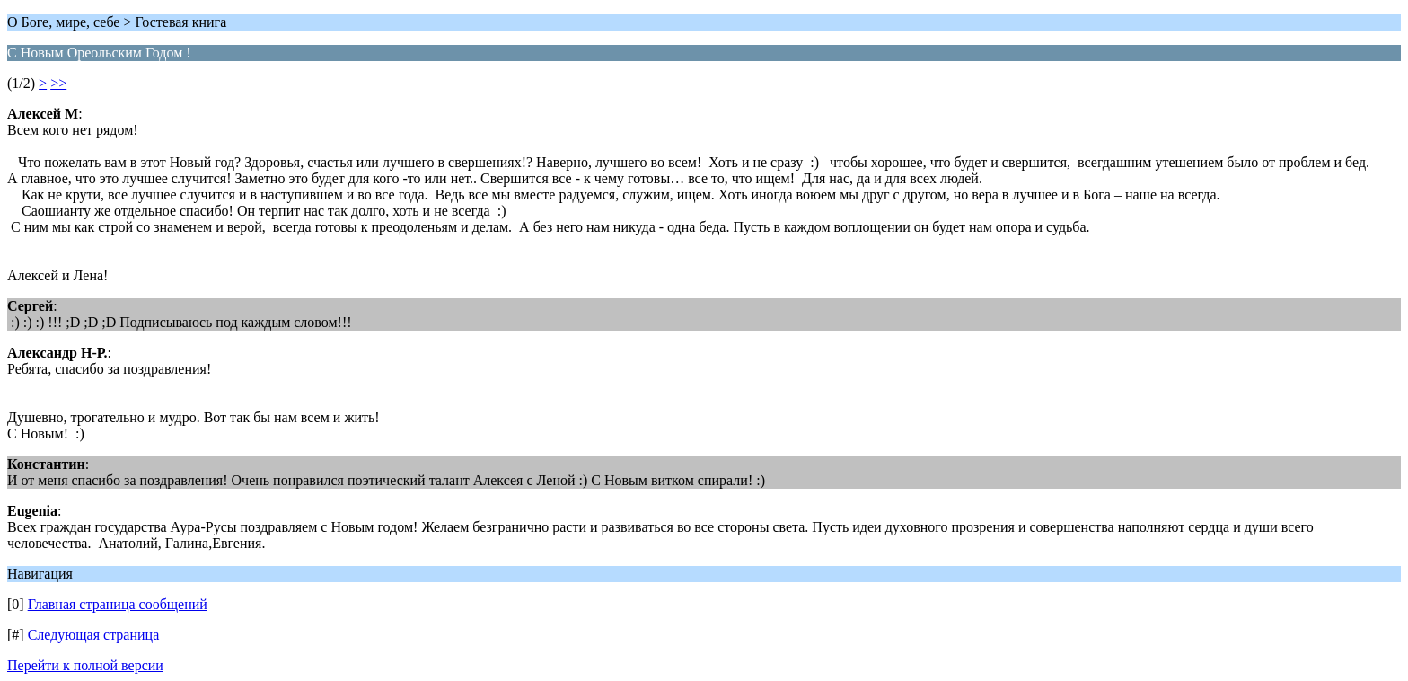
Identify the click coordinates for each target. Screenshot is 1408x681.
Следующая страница (94, 634)
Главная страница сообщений (117, 604)
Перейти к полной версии (85, 665)
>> (58, 83)
